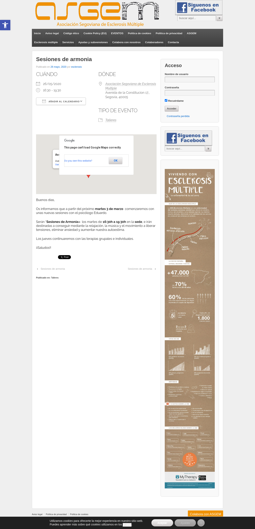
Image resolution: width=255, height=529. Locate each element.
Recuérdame (174, 100)
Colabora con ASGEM (205, 514)
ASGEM (191, 33)
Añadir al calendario (61, 101)
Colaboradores (154, 42)
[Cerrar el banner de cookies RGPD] (201, 522)
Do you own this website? (78, 160)
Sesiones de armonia (53, 268)
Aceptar (162, 522)
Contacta (173, 42)
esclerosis (76, 66)
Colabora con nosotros (126, 42)
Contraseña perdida (178, 116)
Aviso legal (52, 33)
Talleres (111, 120)
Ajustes (185, 522)
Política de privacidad (169, 33)
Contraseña (172, 87)
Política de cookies (139, 33)
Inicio (37, 33)
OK (116, 160)
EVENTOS (117, 33)
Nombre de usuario (176, 74)
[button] (5, 25)
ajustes (127, 524)
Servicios (68, 42)
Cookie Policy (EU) (95, 33)
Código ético (71, 33)
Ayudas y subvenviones (93, 42)
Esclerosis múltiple (46, 42)
